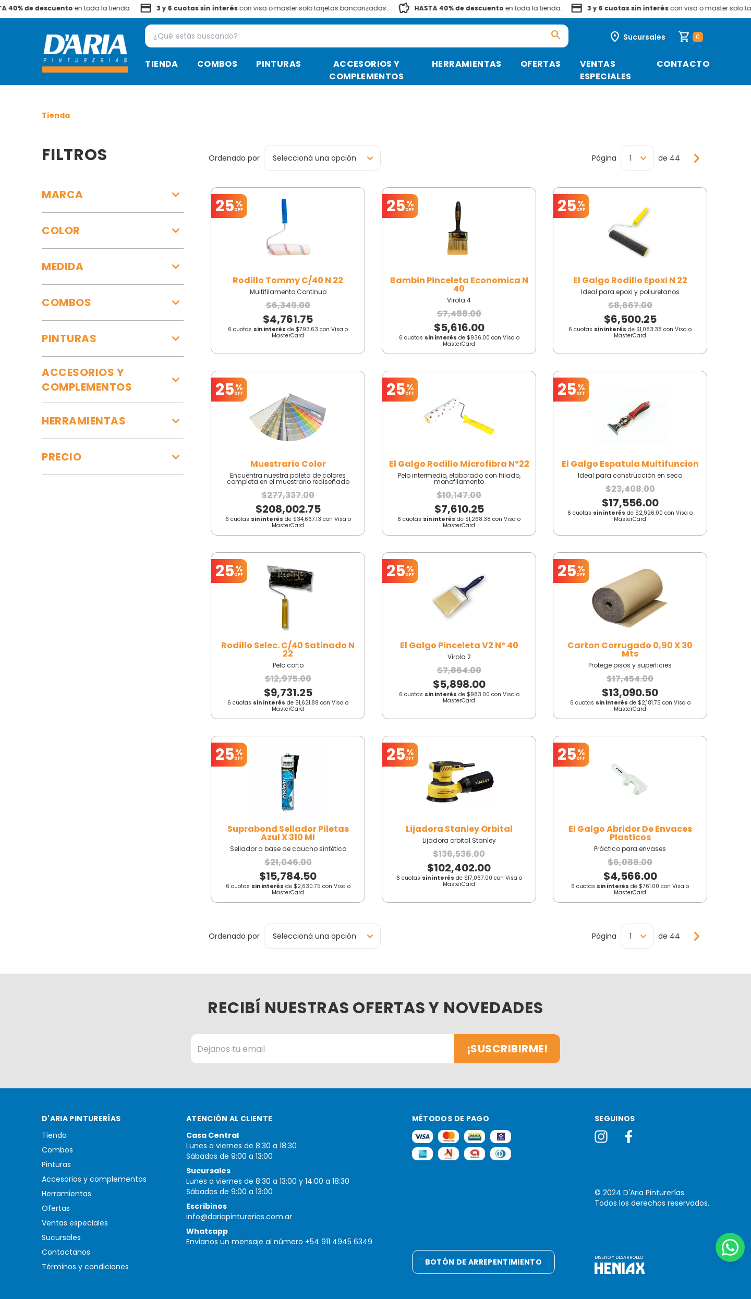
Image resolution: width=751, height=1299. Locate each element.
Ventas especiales (606, 70)
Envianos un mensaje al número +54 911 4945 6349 (279, 1241)
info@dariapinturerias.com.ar (239, 1216)
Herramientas (467, 64)
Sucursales (61, 1237)
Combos (217, 64)
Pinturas (278, 64)
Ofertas (540, 64)
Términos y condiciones (85, 1266)
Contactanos (66, 1252)
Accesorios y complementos (366, 70)
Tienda (161, 64)
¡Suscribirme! (507, 1048)
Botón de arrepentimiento (483, 1262)
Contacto (683, 64)
